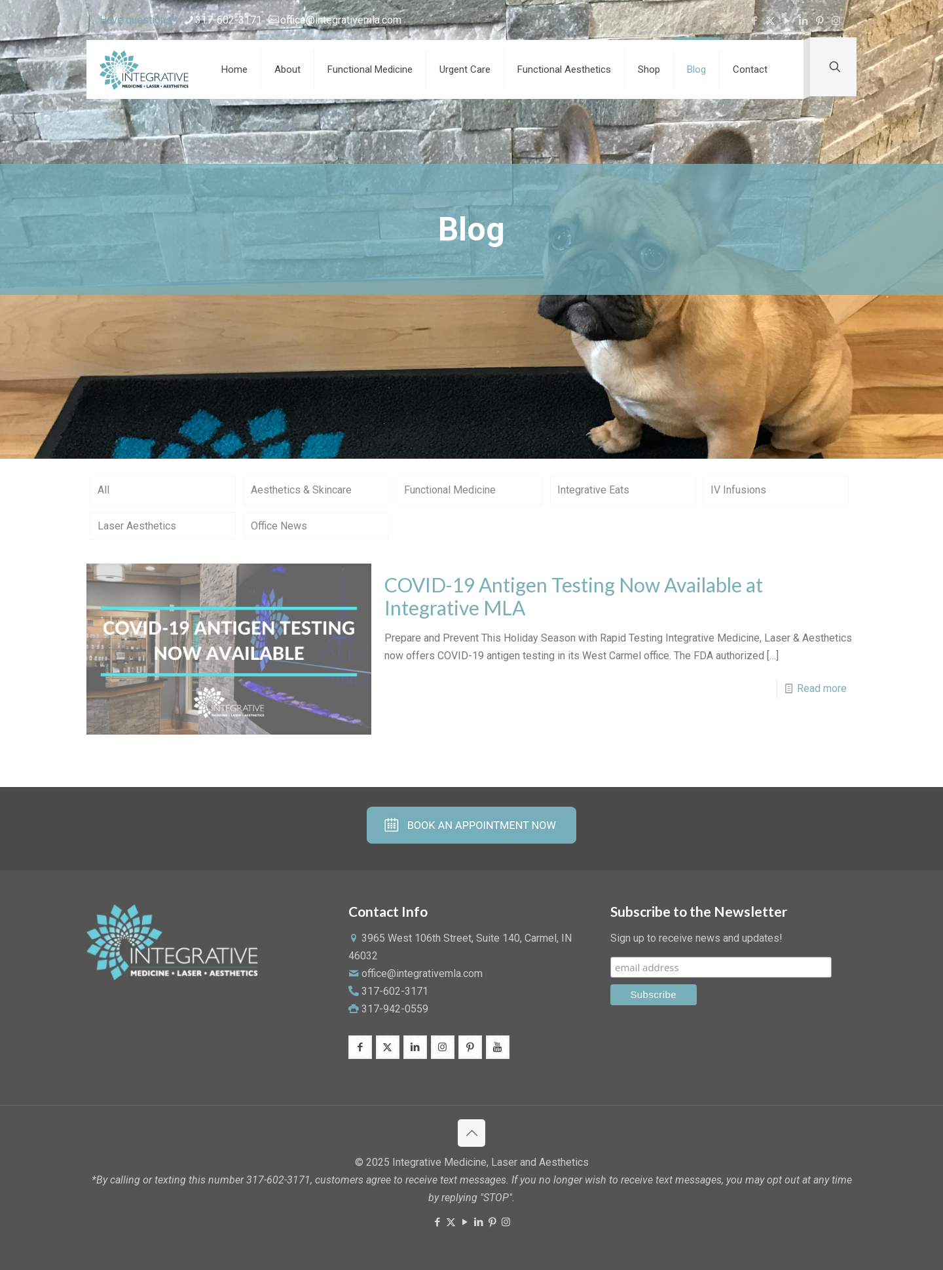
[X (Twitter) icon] (770, 21)
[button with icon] (360, 1047)
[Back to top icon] (471, 1133)
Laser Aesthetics (137, 526)
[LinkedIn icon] (803, 21)
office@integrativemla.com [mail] (340, 20)
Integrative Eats (593, 490)
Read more (822, 688)
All (103, 490)
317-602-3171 (393, 991)
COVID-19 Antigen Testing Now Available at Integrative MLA (573, 596)
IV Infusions (738, 490)
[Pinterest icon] (819, 21)
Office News (279, 526)
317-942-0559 (394, 1009)
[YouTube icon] (787, 21)
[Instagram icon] (836, 21)
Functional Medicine (450, 490)
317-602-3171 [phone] (228, 20)
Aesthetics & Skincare (301, 490)
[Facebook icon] (754, 21)
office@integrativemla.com (422, 973)
